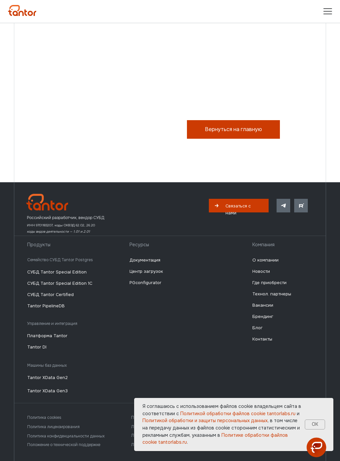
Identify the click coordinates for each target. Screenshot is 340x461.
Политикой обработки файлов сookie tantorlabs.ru (238, 414)
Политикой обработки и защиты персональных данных (205, 420)
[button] (239, 205)
